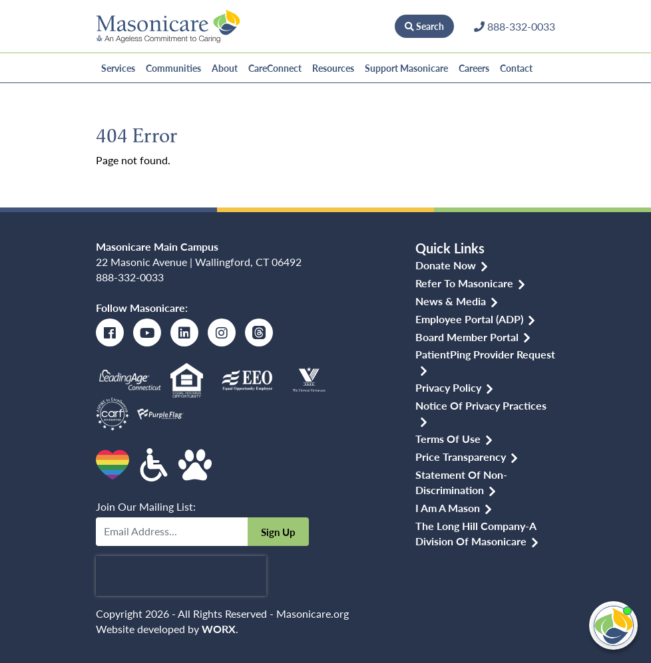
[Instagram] (222, 332)
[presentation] (181, 576)
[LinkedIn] (184, 332)
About (225, 67)
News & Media (450, 301)
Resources (333, 67)
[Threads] (259, 332)
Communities (173, 67)
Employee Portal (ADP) (469, 319)
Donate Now (353, 26)
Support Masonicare (406, 67)
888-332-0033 (130, 277)
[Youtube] (147, 332)
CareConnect (275, 67)
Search (424, 26)
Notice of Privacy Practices (480, 405)
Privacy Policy (448, 387)
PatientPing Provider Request (485, 354)
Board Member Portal (467, 336)
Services (118, 67)
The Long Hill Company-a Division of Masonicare (475, 533)
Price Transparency (460, 456)
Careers (474, 67)
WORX (219, 628)
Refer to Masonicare (464, 283)
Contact (516, 67)
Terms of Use (448, 438)
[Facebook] (110, 332)
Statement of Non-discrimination (461, 482)
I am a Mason (447, 507)
